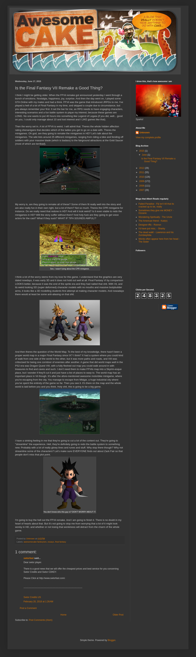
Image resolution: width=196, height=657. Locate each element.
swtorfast (29, 558)
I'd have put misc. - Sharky (152, 228)
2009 (142, 181)
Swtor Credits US (32, 597)
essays (51, 542)
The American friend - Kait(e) (153, 221)
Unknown (144, 132)
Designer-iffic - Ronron (150, 224)
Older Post (118, 614)
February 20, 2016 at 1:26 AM (38, 601)
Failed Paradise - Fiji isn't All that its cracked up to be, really (156, 205)
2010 (142, 177)
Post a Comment (28, 608)
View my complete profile (148, 137)
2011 (142, 172)
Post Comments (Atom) (40, 620)
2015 (142, 151)
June (144, 155)
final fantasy (60, 542)
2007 (142, 190)
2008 (142, 185)
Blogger (111, 640)
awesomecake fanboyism (35, 542)
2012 (142, 168)
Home (63, 614)
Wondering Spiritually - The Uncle (155, 217)
